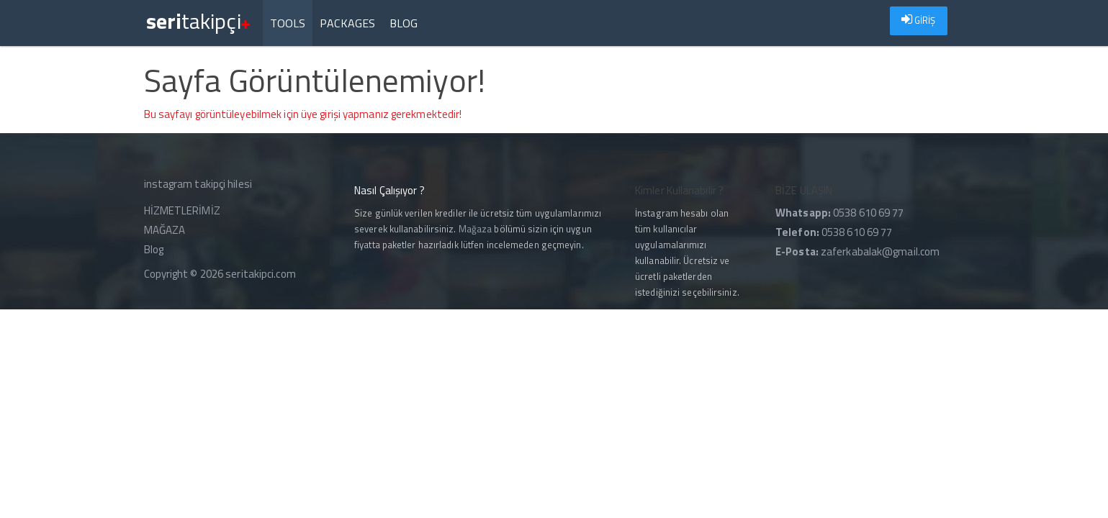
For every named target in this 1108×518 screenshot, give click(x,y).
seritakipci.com (260, 273)
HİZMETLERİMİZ (182, 210)
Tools (288, 23)
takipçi (198, 15)
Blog (403, 23)
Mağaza (475, 229)
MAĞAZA (165, 230)
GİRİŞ (918, 20)
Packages (347, 23)
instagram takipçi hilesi (198, 184)
